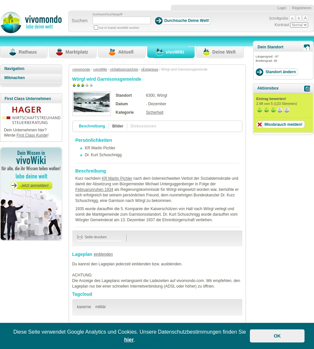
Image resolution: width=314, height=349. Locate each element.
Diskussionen (143, 126)
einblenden (103, 254)
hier (129, 339)
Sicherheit (154, 112)
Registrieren (301, 8)
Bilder (117, 126)
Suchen (80, 20)
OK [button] (277, 336)
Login (281, 8)
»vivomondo (81, 69)
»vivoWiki (100, 69)
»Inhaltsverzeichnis (124, 69)
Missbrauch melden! (283, 124)
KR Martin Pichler (117, 178)
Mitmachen (14, 77)
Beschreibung (92, 126)
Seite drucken (92, 237)
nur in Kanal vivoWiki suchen (119, 27)
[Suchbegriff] (122, 20)
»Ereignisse (149, 69)
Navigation (14, 68)
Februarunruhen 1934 (94, 189)
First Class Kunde (31, 135)
